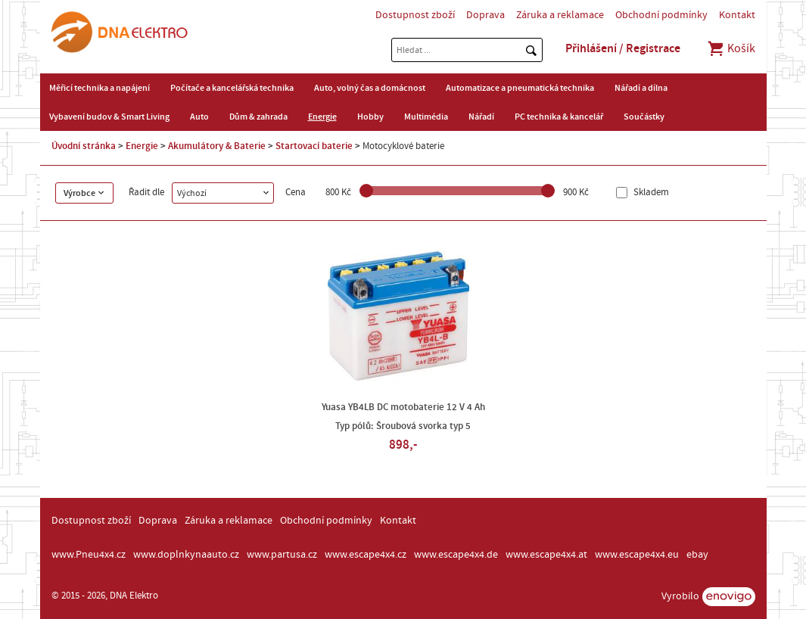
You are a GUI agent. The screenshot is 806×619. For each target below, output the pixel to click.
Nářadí (481, 116)
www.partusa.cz (282, 555)
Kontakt (737, 15)
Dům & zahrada (258, 116)
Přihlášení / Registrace (622, 48)
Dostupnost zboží (415, 15)
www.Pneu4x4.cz (88, 555)
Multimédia (426, 116)
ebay (697, 555)
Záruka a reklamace (560, 15)
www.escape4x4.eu (637, 555)
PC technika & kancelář (559, 116)
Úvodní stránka (83, 146)
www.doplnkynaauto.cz (186, 555)
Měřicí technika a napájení (99, 87)
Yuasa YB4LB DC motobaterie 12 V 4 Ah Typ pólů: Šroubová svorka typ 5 (403, 416)
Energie (322, 116)
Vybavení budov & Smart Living (109, 116)
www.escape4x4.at (546, 555)
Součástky (644, 116)
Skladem (650, 192)
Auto (199, 116)
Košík (730, 48)
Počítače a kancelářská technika (232, 87)
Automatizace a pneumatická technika (520, 87)
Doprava (485, 15)
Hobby (370, 116)
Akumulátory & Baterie (217, 146)
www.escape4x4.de (456, 555)
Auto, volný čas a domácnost (369, 87)
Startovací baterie (314, 146)
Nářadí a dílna (641, 87)
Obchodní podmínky (661, 15)
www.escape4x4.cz (365, 555)
